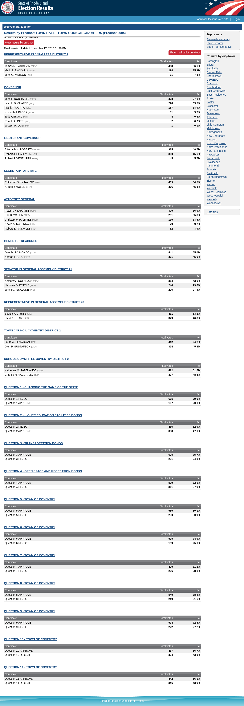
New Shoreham (216, 135)
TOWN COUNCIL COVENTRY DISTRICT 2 (32, 330)
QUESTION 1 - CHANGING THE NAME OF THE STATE (41, 387)
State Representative (219, 46)
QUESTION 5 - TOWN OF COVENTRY (29, 499)
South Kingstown (217, 176)
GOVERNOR (12, 87)
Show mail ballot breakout (184, 52)
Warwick (212, 188)
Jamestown (213, 113)
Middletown (213, 128)
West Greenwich (216, 191)
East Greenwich (216, 90)
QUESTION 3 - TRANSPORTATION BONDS (33, 443)
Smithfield (212, 173)
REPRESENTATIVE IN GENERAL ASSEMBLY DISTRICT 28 (44, 302)
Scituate (211, 169)
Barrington (213, 61)
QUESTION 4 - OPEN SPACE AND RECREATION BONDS (43, 471)
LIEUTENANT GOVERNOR (22, 137)
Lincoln (211, 120)
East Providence (216, 94)
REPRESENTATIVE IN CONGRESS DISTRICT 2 (36, 54)
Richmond (213, 165)
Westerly (212, 199)
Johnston (212, 117)
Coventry (212, 79)
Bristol (210, 64)
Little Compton (215, 124)
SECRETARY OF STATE (20, 170)
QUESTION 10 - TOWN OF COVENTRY (30, 639)
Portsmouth (213, 158)
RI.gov (236, 19)
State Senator (215, 43)
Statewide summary (218, 39)
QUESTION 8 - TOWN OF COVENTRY (29, 583)
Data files (212, 212)
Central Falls (214, 72)
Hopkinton (213, 109)
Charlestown (214, 75)
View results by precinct (19, 42)
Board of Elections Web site (212, 19)
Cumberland (214, 87)
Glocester (212, 105)
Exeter (210, 98)
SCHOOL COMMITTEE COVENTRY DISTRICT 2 (36, 358)
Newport (212, 139)
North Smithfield (216, 150)
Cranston (212, 83)
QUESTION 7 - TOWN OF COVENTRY (29, 555)
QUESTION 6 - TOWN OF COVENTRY (29, 527)
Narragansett (214, 132)
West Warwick (215, 195)
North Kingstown (216, 143)
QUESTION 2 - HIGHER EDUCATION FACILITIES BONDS (43, 415)
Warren (211, 184)
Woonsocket (214, 203)
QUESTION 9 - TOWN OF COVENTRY (29, 611)
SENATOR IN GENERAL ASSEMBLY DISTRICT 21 (38, 269)
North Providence (217, 146)
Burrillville (212, 68)
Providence (213, 162)
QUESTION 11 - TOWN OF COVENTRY (30, 667)
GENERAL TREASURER (20, 241)
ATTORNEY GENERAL (19, 199)
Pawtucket (213, 154)
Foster (210, 102)
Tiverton (211, 180)
